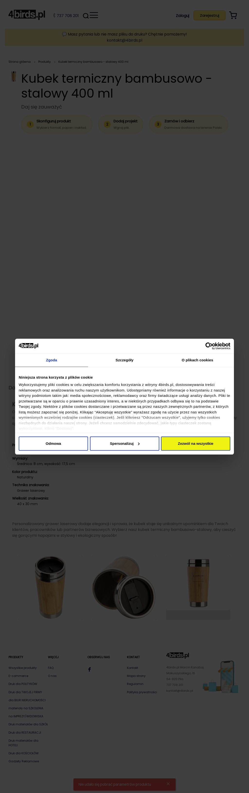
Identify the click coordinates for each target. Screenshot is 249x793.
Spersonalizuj (125, 443)
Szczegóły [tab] (124, 360)
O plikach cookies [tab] (197, 360)
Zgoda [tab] (51, 360)
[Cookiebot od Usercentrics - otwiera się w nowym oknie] (209, 346)
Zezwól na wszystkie (195, 443)
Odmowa (53, 443)
